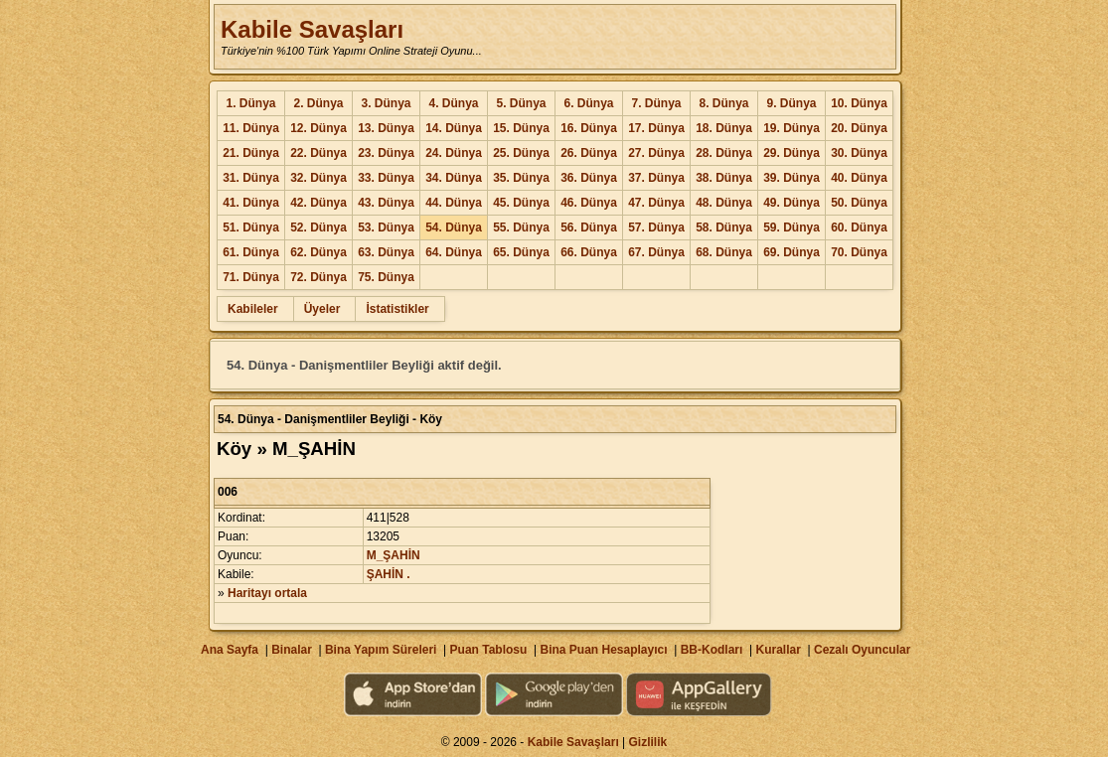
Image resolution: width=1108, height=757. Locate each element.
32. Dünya (318, 178)
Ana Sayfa (229, 650)
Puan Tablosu (489, 650)
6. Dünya (588, 103)
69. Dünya (791, 252)
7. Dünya (656, 103)
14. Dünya (453, 128)
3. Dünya (385, 103)
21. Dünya (251, 153)
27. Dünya (656, 153)
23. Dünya (386, 153)
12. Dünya (318, 128)
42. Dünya (318, 203)
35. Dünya (521, 178)
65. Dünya (521, 252)
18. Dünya (724, 128)
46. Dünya (588, 203)
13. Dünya (386, 128)
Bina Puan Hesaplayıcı (604, 650)
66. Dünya (588, 252)
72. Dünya (318, 277)
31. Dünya (251, 178)
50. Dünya (859, 203)
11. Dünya (251, 128)
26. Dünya (588, 153)
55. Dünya (521, 227)
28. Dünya (724, 153)
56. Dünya (588, 227)
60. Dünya (859, 227)
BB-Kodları (712, 650)
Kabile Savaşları (312, 29)
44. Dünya (453, 203)
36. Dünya (588, 178)
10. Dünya (859, 103)
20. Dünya (859, 128)
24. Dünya (453, 153)
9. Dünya (791, 103)
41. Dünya (251, 203)
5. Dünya (521, 103)
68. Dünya (724, 252)
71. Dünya (251, 277)
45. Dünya (521, 203)
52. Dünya (318, 227)
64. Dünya (453, 252)
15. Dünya (521, 128)
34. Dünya (453, 178)
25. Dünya (521, 153)
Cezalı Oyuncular (862, 650)
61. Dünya (251, 252)
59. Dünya (791, 227)
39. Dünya (791, 178)
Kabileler (253, 309)
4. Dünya (453, 103)
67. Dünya (656, 252)
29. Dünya (791, 153)
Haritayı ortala (267, 593)
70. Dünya (859, 252)
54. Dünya (453, 227)
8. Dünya (723, 103)
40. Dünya (859, 178)
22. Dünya (318, 153)
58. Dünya (724, 227)
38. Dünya (724, 178)
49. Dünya (791, 203)
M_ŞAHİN (393, 555)
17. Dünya (656, 128)
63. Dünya (386, 252)
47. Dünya (656, 203)
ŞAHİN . (388, 574)
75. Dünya (386, 277)
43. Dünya (386, 203)
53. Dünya (386, 227)
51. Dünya (251, 227)
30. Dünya (859, 153)
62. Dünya (318, 252)
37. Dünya (656, 178)
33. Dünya (386, 178)
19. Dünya (791, 128)
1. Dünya (250, 103)
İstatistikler (397, 309)
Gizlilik (648, 742)
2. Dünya (318, 103)
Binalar (291, 650)
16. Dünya (588, 128)
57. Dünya (656, 227)
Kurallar (777, 650)
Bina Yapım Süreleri (381, 650)
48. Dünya (724, 203)
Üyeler (322, 309)
